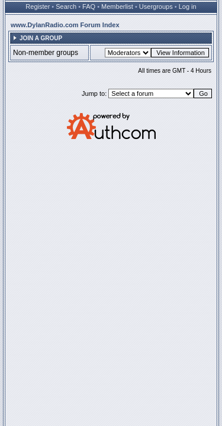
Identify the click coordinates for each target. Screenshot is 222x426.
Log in (188, 6)
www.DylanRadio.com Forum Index (65, 24)
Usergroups (156, 6)
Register (37, 6)
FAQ (88, 6)
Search (66, 6)
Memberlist (117, 6)
